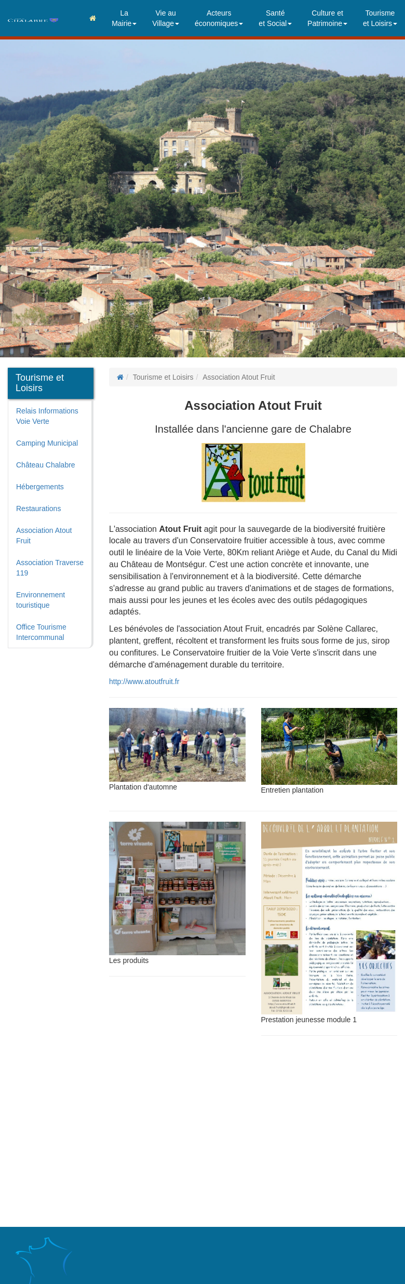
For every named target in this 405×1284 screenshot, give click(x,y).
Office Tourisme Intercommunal (41, 632)
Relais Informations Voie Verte (47, 416)
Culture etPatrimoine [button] (327, 18)
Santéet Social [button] (275, 18)
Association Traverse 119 (50, 567)
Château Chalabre (45, 465)
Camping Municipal (47, 443)
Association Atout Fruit (44, 535)
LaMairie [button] (124, 18)
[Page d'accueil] (120, 377)
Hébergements (40, 487)
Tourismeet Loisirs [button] (380, 18)
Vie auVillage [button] (165, 18)
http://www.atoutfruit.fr (144, 681)
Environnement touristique (40, 600)
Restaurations (38, 508)
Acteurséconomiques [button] (219, 18)
